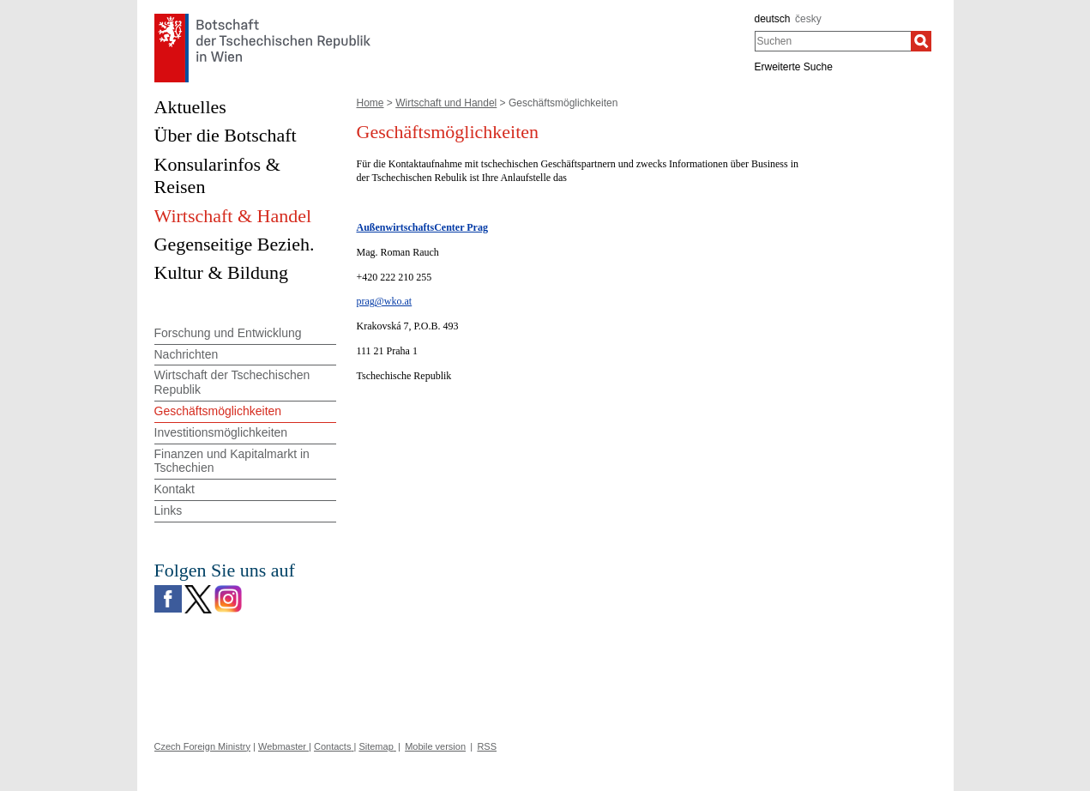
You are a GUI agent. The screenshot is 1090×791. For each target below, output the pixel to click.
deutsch (773, 19)
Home (370, 103)
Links (168, 510)
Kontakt (174, 489)
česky (808, 19)
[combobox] (833, 41)
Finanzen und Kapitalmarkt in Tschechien (232, 461)
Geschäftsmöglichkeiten (218, 411)
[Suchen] (921, 41)
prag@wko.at (385, 301)
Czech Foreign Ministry (202, 746)
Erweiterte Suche (794, 67)
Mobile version (435, 746)
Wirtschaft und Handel (446, 103)
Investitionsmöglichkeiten (221, 432)
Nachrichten (186, 354)
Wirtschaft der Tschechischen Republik (232, 382)
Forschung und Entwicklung (228, 333)
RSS (487, 746)
